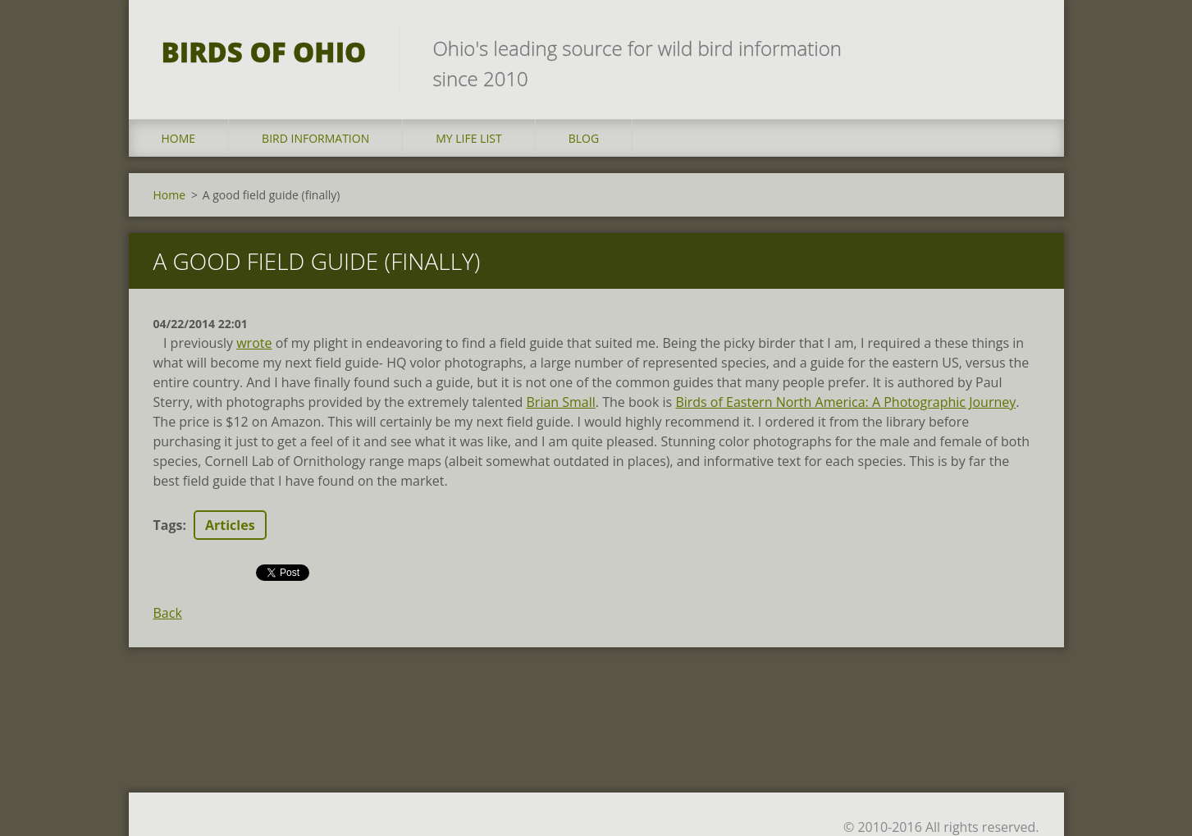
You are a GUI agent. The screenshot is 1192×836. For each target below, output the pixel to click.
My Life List (469, 138)
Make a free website (891, 801)
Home (179, 138)
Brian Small (561, 402)
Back (167, 613)
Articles (230, 525)
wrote (254, 343)
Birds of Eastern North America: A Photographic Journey (845, 402)
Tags (168, 525)
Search (1021, 47)
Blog (584, 138)
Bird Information (315, 138)
